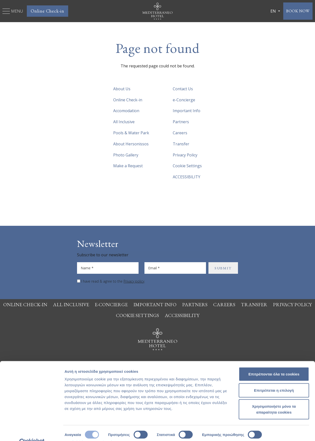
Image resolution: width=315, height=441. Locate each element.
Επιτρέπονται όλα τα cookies (273, 363)
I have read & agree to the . (113, 281)
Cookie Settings (187, 165)
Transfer (181, 144)
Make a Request (128, 165)
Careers (180, 133)
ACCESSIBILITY (186, 177)
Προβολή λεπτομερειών (85, 431)
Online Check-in (47, 11)
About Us (121, 88)
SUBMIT (223, 268)
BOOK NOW (296, 11)
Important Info (186, 110)
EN (268, 11)
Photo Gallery (125, 155)
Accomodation (126, 110)
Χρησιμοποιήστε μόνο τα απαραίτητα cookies (274, 398)
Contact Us (183, 88)
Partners (181, 121)
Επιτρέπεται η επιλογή (274, 379)
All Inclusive (124, 121)
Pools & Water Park (131, 133)
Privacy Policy (185, 155)
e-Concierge (184, 100)
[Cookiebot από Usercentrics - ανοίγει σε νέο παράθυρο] (31, 431)
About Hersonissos (131, 144)
